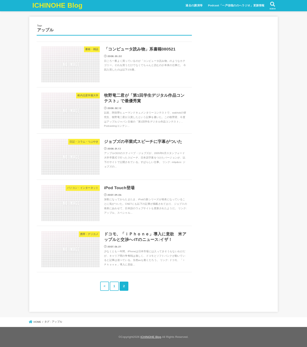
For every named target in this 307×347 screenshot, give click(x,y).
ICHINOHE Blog (57, 5)
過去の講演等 (194, 5)
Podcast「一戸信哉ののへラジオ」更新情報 (236, 5)
